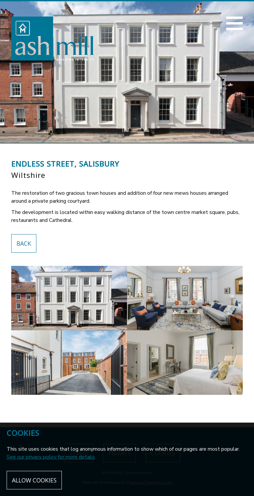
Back (24, 243)
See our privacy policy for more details (51, 457)
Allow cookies (34, 480)
